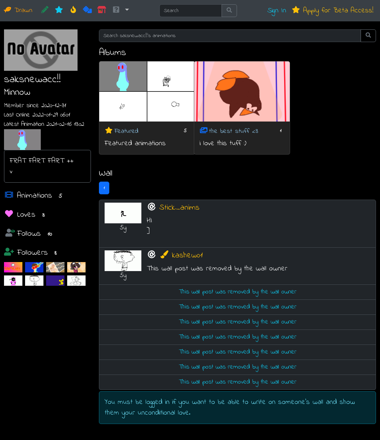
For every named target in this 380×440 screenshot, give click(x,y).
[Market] (102, 11)
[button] (120, 11)
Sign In (276, 10)
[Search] (190, 10)
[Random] (87, 11)
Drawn (18, 10)
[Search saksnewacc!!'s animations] (230, 35)
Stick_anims (179, 208)
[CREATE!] (45, 11)
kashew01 (181, 255)
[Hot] (73, 11)
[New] (59, 11)
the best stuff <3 (233, 131)
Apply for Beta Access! (332, 10)
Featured (126, 131)
